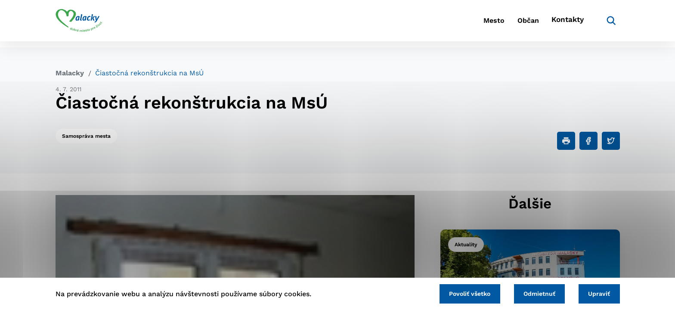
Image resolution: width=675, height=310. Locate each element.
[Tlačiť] (566, 141)
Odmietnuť (532, 292)
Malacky (70, 73)
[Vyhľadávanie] (607, 23)
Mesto (475, 24)
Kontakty (565, 24)
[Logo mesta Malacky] (79, 23)
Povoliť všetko (457, 292)
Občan (518, 24)
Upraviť (597, 292)
